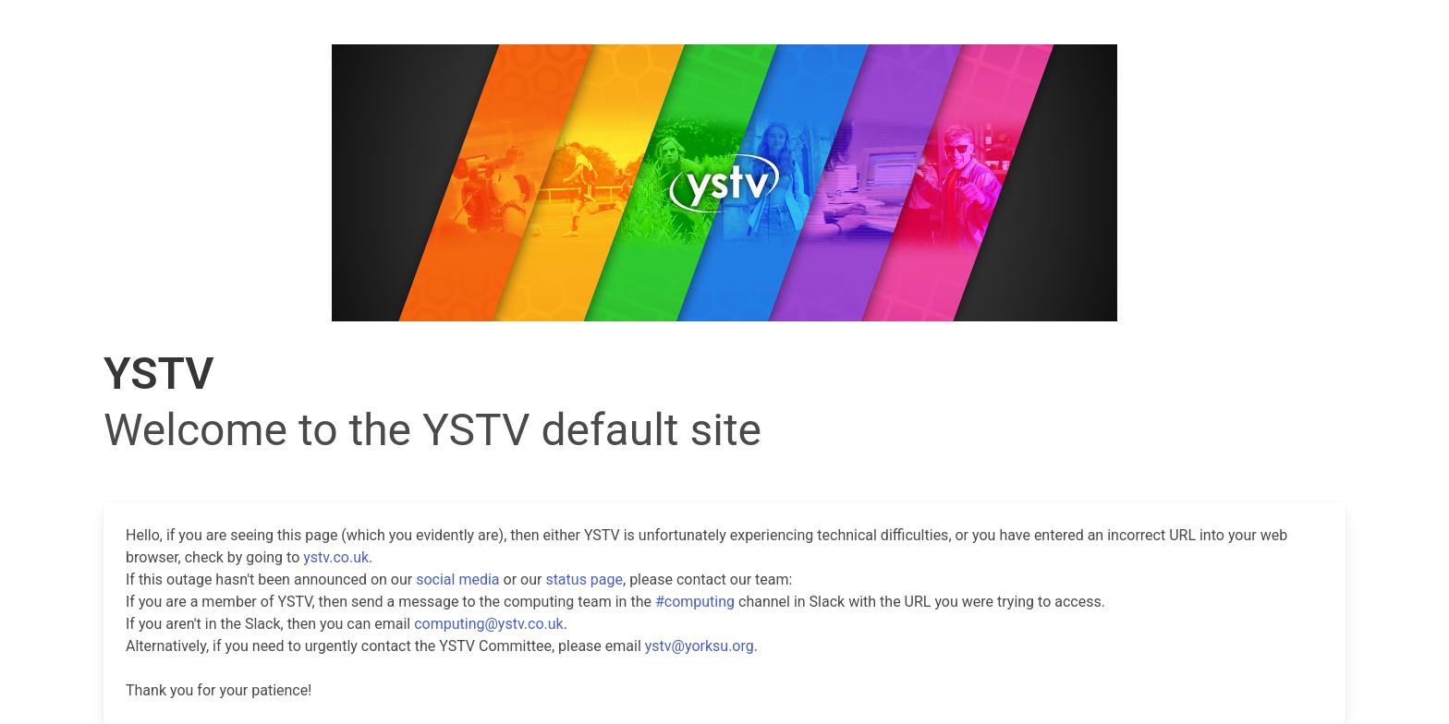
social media (457, 579)
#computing (695, 601)
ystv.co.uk (336, 557)
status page (584, 579)
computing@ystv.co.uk (489, 624)
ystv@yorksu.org (699, 646)
